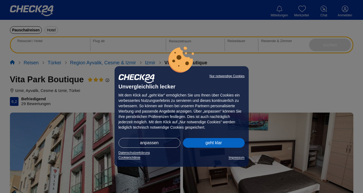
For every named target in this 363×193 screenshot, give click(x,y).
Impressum (236, 157)
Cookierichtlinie (129, 157)
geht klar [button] (214, 142)
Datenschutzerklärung (134, 153)
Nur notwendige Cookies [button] (227, 76)
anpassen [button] (149, 142)
